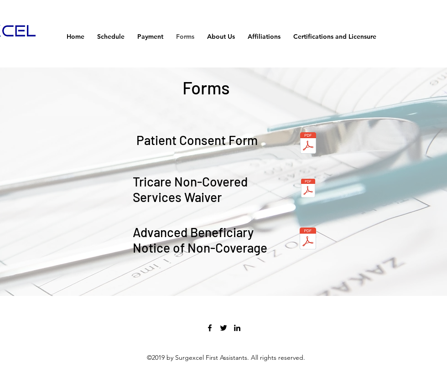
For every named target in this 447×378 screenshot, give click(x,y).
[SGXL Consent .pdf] (307, 144)
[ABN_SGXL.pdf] (307, 239)
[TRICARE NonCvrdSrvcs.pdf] (307, 189)
